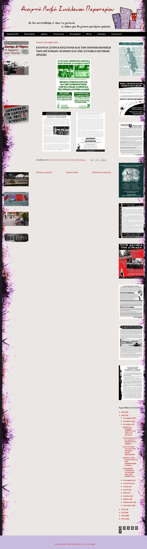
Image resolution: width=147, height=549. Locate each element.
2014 (123, 509)
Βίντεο (89, 34)
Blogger (92, 544)
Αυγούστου (127, 483)
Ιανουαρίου (127, 505)
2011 (123, 519)
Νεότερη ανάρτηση (44, 172)
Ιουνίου (126, 490)
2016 (123, 412)
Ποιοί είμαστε (29, 34)
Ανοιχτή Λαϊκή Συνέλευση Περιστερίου (62, 160)
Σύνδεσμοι (101, 34)
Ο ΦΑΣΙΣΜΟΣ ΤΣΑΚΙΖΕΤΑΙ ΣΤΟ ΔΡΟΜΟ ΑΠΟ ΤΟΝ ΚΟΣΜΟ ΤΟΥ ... (129, 472)
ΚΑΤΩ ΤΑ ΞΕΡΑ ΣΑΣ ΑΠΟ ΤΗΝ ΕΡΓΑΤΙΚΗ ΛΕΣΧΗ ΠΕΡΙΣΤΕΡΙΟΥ (129, 450)
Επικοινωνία (116, 34)
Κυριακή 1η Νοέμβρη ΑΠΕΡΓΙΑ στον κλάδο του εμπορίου (129, 431)
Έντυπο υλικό (58, 34)
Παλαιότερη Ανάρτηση (101, 172)
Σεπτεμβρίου (128, 480)
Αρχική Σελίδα (13, 34)
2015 (123, 415)
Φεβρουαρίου (128, 502)
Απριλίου (127, 496)
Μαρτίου (126, 499)
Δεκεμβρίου (128, 418)
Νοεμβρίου (127, 421)
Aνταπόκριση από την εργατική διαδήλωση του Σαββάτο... (130, 441)
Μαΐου (125, 493)
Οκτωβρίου (127, 424)
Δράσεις (44, 34)
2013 (123, 512)
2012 (123, 516)
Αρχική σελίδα (72, 172)
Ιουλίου (126, 487)
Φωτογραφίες (75, 34)
